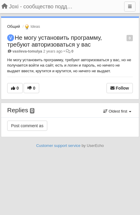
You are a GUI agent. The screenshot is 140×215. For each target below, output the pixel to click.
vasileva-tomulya (27, 51)
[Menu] (130, 6)
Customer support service (58, 145)
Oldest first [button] (117, 111)
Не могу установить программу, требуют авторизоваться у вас (54, 41)
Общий (13, 26)
